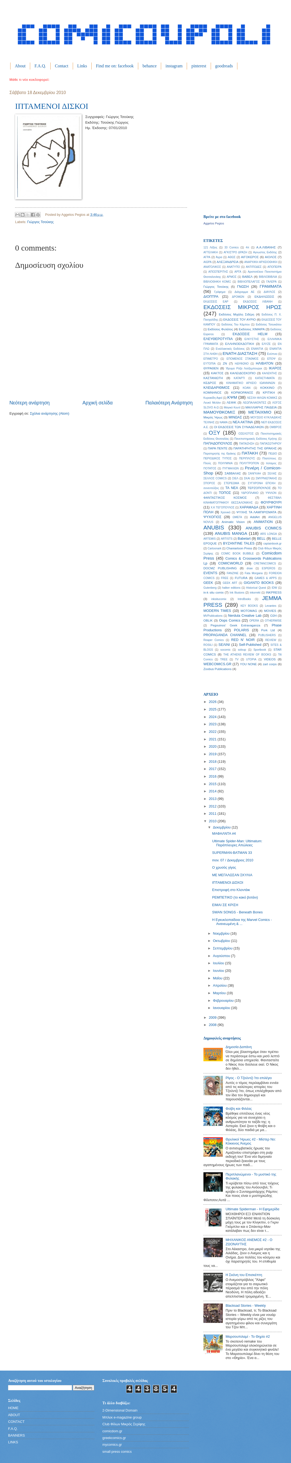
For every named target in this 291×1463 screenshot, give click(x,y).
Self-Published (250, 645)
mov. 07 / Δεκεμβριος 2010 (232, 860)
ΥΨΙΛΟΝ (270, 492)
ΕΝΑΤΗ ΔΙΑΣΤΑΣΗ (240, 353)
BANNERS (16, 1435)
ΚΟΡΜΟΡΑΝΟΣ (242, 392)
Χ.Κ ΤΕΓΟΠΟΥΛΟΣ (223, 507)
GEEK (208, 583)
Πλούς (207, 463)
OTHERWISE (273, 620)
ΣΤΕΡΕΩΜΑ (231, 483)
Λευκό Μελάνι (212, 402)
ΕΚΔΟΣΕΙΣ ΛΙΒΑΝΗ (258, 301)
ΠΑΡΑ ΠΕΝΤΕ (217, 448)
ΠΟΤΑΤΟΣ (209, 468)
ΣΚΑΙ (247, 478)
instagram (173, 66)
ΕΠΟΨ (271, 358)
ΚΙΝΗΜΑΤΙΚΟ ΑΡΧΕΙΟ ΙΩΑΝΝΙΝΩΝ (250, 383)
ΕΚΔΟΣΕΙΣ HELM (250, 334)
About (20, 66)
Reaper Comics (213, 640)
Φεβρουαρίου (223, 1001)
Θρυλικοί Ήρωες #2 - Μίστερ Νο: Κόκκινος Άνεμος (251, 1141)
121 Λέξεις (210, 247)
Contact (61, 66)
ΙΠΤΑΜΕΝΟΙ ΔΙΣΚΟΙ (51, 106)
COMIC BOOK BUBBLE (237, 553)
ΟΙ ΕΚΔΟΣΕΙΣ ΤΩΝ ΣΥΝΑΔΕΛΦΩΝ (239, 427)
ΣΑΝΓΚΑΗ (254, 473)
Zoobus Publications (217, 669)
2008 (213, 1025)
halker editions (231, 587)
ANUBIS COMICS (263, 528)
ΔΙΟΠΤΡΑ (211, 296)
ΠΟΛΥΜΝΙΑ (225, 463)
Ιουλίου (219, 963)
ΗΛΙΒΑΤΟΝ (264, 363)
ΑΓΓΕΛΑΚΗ (210, 252)
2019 (213, 754)
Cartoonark (214, 548)
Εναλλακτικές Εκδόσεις (230, 348)
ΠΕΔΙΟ (272, 453)
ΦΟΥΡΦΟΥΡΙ (271, 502)
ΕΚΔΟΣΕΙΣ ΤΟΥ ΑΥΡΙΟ (239, 319)
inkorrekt (255, 592)
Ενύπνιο (272, 353)
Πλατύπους (269, 458)
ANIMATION (263, 522)
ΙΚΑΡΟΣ (275, 368)
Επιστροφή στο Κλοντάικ (231, 890)
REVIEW (270, 640)
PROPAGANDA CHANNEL (225, 635)
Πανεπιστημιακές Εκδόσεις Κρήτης (255, 438)
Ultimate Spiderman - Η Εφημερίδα (252, 1209)
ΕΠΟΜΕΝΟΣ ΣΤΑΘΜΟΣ (243, 358)
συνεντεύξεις (211, 488)
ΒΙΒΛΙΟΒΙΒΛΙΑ (268, 276)
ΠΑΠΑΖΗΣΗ (246, 443)
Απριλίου (220, 985)
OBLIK (208, 620)
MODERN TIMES (217, 611)
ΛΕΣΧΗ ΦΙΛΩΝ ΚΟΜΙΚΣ (262, 397)
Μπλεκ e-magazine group (122, 1417)
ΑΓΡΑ (206, 257)
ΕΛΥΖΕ (266, 343)
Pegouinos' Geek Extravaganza (235, 625)
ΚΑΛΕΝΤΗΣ (269, 373)
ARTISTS (227, 538)
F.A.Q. (40, 66)
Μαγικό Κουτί (232, 407)
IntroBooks (244, 599)
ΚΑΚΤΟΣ (217, 373)
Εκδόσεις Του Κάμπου (235, 324)
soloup (242, 649)
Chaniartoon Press (239, 548)
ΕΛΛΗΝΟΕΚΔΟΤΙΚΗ (239, 343)
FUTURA (241, 578)
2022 (213, 732)
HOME (13, 1408)
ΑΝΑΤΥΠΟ (233, 266)
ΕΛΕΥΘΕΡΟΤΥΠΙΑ (218, 339)
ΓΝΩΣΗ (243, 287)
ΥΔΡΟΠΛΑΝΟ (250, 492)
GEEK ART (230, 582)
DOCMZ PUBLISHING (220, 568)
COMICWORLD (230, 563)
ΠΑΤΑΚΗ (250, 453)
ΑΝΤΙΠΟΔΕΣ (254, 266)
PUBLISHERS (267, 635)
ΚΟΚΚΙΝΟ (267, 387)
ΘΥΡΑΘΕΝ (211, 368)
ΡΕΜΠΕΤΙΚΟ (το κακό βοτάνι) (235, 897)
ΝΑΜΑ (224, 422)
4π (247, 247)
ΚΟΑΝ (247, 387)
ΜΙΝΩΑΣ (235, 417)
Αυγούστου (222, 956)
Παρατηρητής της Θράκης (219, 453)
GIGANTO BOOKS (258, 583)
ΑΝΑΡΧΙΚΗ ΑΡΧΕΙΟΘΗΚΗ (260, 262)
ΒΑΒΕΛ (247, 276)
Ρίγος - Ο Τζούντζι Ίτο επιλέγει (249, 1078)
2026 (213, 702)
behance (150, 66)
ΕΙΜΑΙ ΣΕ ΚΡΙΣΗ (225, 905)
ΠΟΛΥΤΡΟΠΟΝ (249, 463)
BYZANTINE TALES (239, 543)
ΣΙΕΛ (235, 478)
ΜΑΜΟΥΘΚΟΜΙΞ (219, 412)
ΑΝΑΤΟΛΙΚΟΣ (212, 266)
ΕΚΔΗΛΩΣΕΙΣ (264, 296)
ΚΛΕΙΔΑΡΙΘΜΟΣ (216, 388)
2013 (213, 799)
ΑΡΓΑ (237, 271)
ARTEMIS (209, 538)
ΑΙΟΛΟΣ (270, 257)
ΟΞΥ (214, 432)
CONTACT (16, 1422)
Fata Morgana (254, 573)
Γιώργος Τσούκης (40, 222)
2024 (213, 717)
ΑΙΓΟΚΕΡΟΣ (250, 257)
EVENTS (210, 573)
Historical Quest (256, 587)
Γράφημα (220, 291)
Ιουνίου (219, 971)
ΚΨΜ (232, 397)
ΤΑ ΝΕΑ (231, 488)
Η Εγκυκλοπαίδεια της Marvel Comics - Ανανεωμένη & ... (242, 922)
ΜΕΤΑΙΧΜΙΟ (259, 412)
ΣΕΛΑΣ (272, 473)
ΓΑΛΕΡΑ (271, 281)
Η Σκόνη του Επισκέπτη (244, 1275)
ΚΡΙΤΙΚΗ (269, 392)
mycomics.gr (112, 1445)
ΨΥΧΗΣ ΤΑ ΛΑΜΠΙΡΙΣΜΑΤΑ (256, 512)
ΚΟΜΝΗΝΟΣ (212, 392)
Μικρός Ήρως (213, 417)
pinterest (198, 66)
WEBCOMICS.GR (217, 664)
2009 (213, 1017)
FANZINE (232, 573)
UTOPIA (251, 659)
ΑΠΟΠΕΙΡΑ (275, 266)
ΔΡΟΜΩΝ (238, 296)
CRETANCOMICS (265, 563)
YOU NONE (248, 664)
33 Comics (231, 247)
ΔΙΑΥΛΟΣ (269, 291)
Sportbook (260, 649)
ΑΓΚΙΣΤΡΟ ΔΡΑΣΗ (235, 252)
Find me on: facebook (115, 66)
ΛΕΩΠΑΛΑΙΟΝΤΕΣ (254, 402)
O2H (273, 615)
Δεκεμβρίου (222, 827)
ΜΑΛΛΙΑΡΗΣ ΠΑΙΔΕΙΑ (261, 407)
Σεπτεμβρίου (223, 948)
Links (82, 66)
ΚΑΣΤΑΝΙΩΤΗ (213, 378)
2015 (213, 784)
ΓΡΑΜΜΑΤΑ (271, 286)
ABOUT (14, 1415)
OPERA (254, 620)
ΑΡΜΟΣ (232, 276)
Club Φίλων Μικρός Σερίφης (123, 1424)
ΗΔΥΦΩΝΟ (241, 363)
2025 (213, 709)
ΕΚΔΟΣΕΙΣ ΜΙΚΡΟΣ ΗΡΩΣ (242, 307)
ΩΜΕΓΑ (237, 517)
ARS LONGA (268, 533)
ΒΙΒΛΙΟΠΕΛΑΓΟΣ (249, 281)
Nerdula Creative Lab (245, 615)
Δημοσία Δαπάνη (239, 1047)
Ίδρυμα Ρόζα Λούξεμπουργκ (244, 368)
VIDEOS (270, 659)
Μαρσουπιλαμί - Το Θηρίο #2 (248, 1336)
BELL (261, 538)
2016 (213, 776)
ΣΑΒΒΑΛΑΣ (232, 473)
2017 (213, 769)
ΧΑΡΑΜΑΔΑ (249, 507)
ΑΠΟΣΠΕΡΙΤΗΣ (218, 271)
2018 (213, 762)
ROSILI (208, 644)
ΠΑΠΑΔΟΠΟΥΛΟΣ (217, 443)
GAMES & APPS (266, 578)
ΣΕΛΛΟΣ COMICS (215, 478)
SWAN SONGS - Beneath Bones (237, 912)
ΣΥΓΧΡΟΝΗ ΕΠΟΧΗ (261, 483)
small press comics (117, 1452)
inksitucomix (218, 599)
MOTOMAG (249, 610)
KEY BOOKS (249, 605)
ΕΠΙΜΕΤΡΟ (210, 358)
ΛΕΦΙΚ (231, 402)
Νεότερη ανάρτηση (29, 402)
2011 (213, 814)
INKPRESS (274, 592)
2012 (213, 806)
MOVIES (270, 610)
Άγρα (219, 257)
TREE (223, 659)
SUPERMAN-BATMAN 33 (232, 853)
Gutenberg (210, 587)
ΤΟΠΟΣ (225, 493)
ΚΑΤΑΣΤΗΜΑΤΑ (265, 378)
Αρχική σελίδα (97, 402)
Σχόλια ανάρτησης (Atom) (49, 413)
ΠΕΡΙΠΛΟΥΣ (247, 458)
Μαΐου (218, 978)
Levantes (270, 605)
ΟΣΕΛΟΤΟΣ (246, 433)
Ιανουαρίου (222, 1008)
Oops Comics (229, 620)
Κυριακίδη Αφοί (212, 397)
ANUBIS (213, 527)
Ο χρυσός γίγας (224, 867)
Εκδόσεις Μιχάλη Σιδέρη (236, 314)
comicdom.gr (112, 1431)
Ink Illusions (237, 592)
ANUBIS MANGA (231, 533)
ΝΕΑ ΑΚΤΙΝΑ (243, 422)
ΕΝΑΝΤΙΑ (257, 348)
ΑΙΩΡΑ (207, 262)
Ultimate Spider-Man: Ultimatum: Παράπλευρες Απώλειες (237, 843)
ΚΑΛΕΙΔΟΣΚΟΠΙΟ (243, 373)
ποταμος (271, 463)
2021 (213, 739)
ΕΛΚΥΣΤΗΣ (251, 339)
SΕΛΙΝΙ (224, 645)
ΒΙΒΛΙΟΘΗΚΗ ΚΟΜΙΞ (217, 281)
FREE (224, 578)
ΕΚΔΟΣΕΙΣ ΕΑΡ (215, 301)
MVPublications (213, 615)
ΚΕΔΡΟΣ (209, 382)
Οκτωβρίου (222, 941)
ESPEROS (268, 568)
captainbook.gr (272, 543)
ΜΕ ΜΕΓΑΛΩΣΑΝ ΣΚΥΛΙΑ (232, 875)
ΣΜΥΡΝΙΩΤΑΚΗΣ (266, 478)
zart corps (270, 664)
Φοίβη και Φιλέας (239, 1109)
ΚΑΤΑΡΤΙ (239, 378)
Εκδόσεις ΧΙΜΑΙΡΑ (252, 329)
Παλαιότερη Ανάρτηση (169, 402)
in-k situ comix (213, 592)
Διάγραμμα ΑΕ (245, 291)
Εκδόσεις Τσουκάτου (269, 324)
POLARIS (241, 630)
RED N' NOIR (243, 640)
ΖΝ (225, 363)
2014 (213, 791)
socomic (225, 649)
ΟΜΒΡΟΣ (275, 427)
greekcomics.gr (114, 1438)
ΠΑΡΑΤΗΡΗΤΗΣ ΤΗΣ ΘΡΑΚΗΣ (255, 448)
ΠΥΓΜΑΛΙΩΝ (231, 468)
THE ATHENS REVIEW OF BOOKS (247, 654)
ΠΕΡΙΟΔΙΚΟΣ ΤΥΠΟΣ (217, 458)
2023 (213, 724)
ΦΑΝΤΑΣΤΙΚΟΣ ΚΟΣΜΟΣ (225, 497)
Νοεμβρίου (221, 933)
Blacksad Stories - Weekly (246, 1305)
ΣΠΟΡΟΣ (209, 483)
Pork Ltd (268, 630)
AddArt (254, 517)
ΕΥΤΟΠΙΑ (209, 363)
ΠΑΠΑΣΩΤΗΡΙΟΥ (271, 443)
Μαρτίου (220, 993)
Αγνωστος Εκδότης (265, 252)
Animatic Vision (233, 522)
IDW (274, 587)
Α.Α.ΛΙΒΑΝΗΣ (266, 247)
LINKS (13, 1442)
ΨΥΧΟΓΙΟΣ (212, 517)
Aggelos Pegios (213, 223)
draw (249, 568)
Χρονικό (226, 512)
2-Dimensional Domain (119, 1410)
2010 (213, 821)
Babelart (244, 538)
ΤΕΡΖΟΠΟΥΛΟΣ (259, 488)
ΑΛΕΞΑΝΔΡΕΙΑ (227, 262)
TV (236, 659)
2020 (213, 746)
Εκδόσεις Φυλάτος (220, 329)
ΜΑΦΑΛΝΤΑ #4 (224, 833)
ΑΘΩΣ (231, 257)
